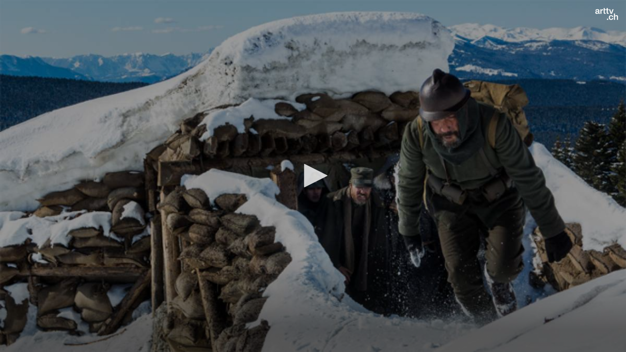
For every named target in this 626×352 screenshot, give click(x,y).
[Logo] (606, 14)
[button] (313, 175)
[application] (313, 176)
